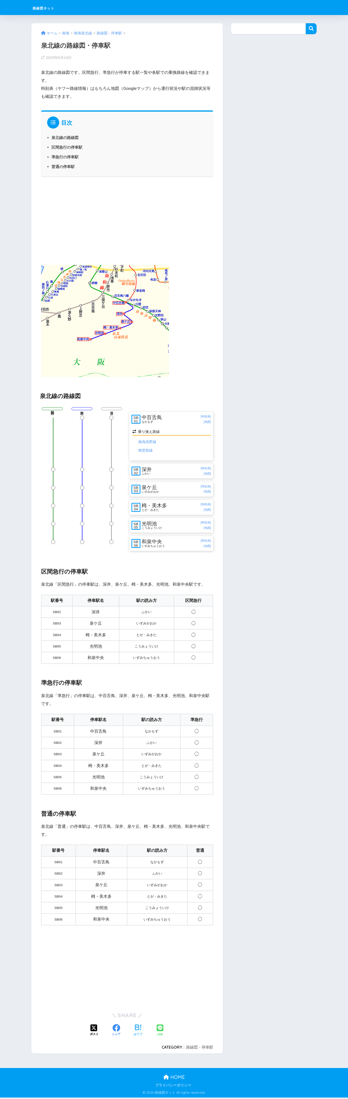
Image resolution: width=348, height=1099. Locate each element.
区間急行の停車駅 (66, 147)
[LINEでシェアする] (160, 1032)
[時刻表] (206, 416)
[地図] (207, 421)
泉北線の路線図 (65, 137)
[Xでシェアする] (94, 1032)
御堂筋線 (145, 450)
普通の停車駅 (63, 166)
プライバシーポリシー (173, 1087)
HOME (174, 1079)
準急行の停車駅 (65, 157)
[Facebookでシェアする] (116, 1032)
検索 (311, 28)
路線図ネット (50, 7)
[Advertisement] (127, 220)
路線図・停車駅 (199, 1048)
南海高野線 (147, 442)
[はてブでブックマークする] (138, 1032)
